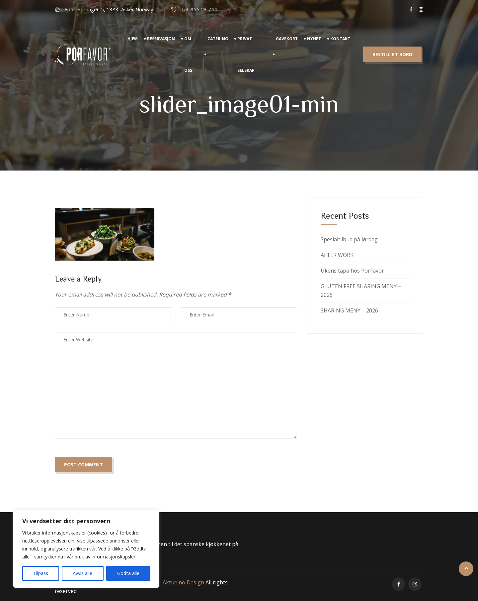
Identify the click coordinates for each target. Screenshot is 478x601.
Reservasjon (161, 46)
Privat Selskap (246, 62)
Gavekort (287, 46)
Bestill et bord (392, 62)
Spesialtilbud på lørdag (349, 239)
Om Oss (188, 62)
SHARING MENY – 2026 (349, 310)
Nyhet (314, 46)
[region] (86, 549)
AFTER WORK (337, 255)
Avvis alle (82, 573)
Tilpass (40, 573)
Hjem (132, 46)
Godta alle (128, 573)
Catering (217, 46)
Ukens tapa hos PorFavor (352, 270)
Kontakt (340, 46)
